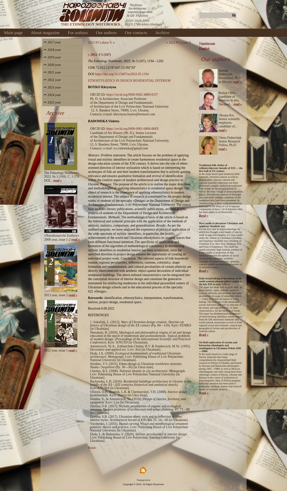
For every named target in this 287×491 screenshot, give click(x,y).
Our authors (106, 32)
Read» (92, 448)
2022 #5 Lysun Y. (180, 42)
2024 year (54, 95)
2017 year (54, 42)
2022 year (54, 80)
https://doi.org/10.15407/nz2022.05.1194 (122, 74)
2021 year (54, 72)
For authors (78, 32)
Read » (203, 216)
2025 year (54, 102)
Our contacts (136, 32)
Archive (162, 32)
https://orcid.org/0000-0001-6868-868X (132, 128)
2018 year (54, 50)
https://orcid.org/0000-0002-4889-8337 (132, 94)
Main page (13, 32)
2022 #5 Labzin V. (100, 42)
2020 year (54, 65)
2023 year (54, 87)
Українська (207, 43)
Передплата (143, 480)
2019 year (54, 57)
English (204, 48)
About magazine (45, 32)
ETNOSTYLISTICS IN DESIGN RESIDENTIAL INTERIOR (129, 80)
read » (57, 180)
